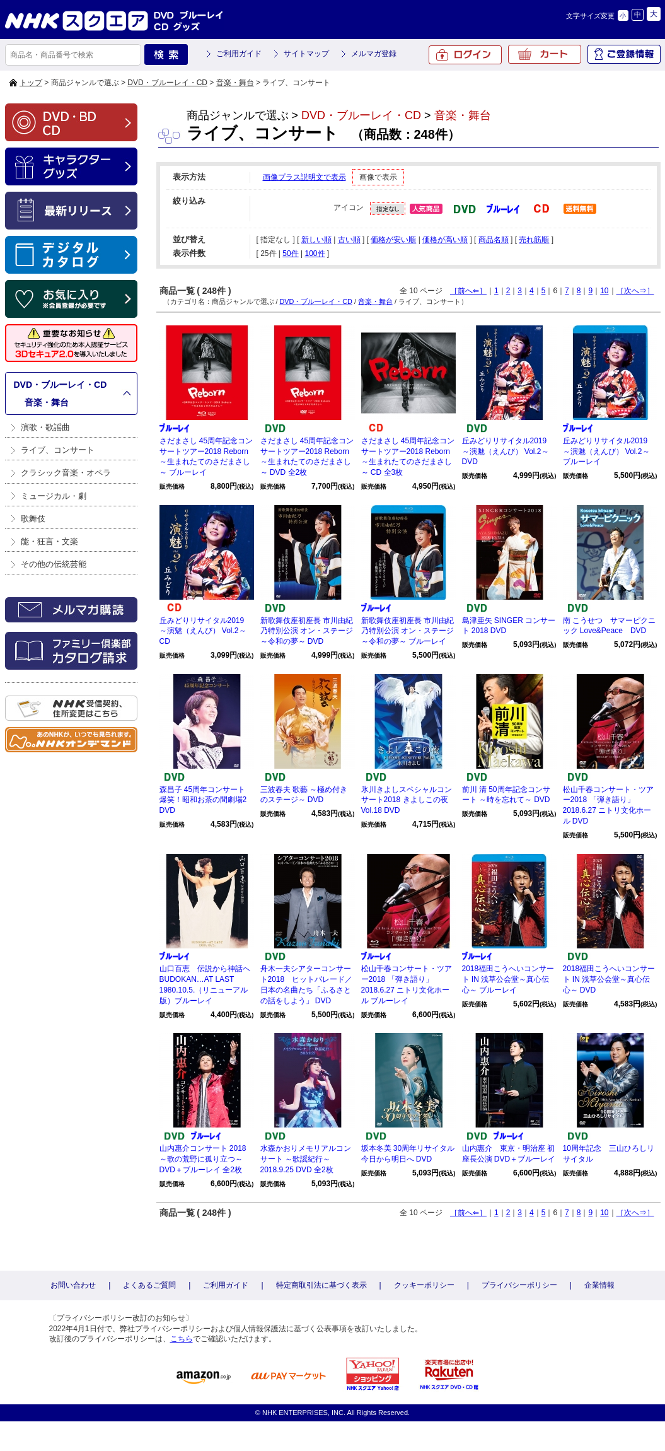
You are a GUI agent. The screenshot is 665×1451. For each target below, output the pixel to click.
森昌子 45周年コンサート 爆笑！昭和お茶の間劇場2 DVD (203, 800)
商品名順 (493, 239)
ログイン (465, 55)
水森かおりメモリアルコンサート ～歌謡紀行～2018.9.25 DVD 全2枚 (305, 1159)
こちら (181, 1338)
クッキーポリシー (424, 1285)
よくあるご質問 (149, 1285)
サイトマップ (306, 53)
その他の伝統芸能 (53, 564)
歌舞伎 (33, 518)
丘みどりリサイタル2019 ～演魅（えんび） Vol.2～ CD (202, 631)
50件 (290, 253)
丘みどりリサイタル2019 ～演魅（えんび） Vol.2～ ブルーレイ (606, 451)
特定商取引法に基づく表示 (321, 1285)
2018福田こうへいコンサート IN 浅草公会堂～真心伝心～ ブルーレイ (508, 979)
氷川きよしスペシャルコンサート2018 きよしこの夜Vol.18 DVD (406, 800)
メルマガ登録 (373, 53)
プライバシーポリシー (519, 1285)
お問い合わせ (73, 1285)
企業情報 (599, 1285)
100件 (314, 253)
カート (544, 54)
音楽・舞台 (235, 82)
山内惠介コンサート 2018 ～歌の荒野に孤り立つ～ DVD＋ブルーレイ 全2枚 (202, 1159)
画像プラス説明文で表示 (304, 177)
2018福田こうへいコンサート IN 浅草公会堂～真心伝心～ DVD (609, 979)
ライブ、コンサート (58, 450)
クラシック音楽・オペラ (66, 472)
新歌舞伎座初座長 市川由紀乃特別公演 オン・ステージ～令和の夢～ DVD (306, 631)
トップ (31, 82)
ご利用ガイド (239, 53)
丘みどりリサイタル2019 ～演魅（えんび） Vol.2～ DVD (505, 451)
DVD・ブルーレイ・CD (167, 82)
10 (604, 290)
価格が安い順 (393, 239)
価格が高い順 (445, 239)
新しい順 (316, 239)
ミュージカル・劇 (53, 496)
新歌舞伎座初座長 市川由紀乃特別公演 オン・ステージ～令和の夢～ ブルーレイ (407, 631)
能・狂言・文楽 (49, 541)
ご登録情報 (624, 54)
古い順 (349, 239)
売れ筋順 (534, 239)
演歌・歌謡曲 (45, 427)
